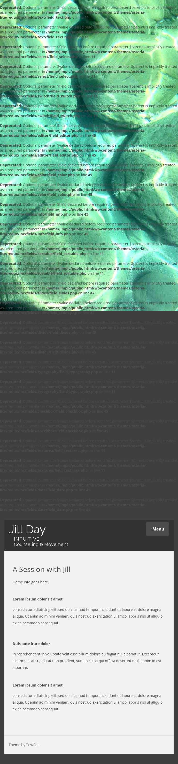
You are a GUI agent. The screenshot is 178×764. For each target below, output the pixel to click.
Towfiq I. (33, 744)
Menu (157, 529)
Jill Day (27, 529)
